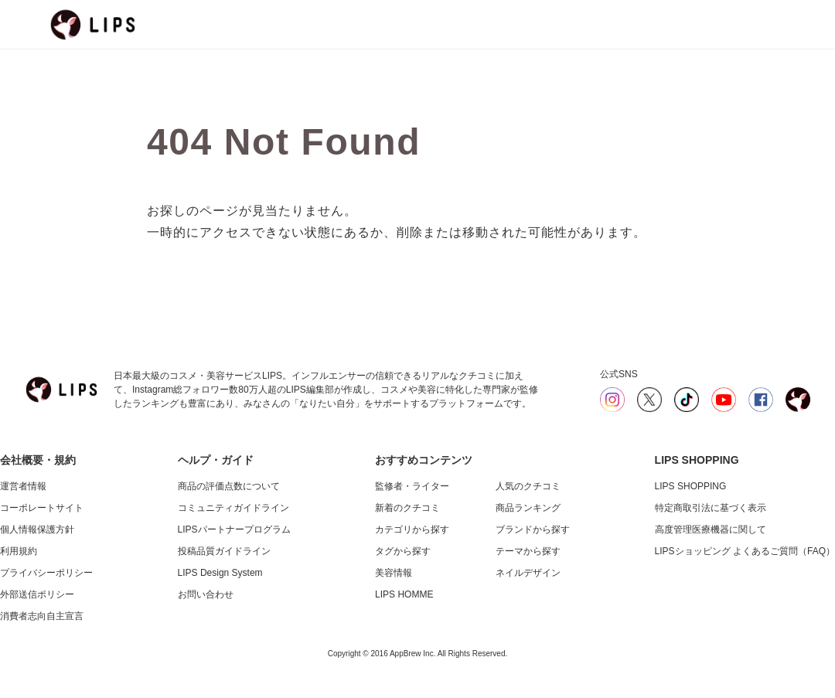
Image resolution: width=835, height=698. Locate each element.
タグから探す (403, 551)
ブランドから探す (533, 529)
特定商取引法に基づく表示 (710, 507)
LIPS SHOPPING (691, 486)
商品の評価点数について (229, 486)
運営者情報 (23, 486)
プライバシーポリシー (46, 572)
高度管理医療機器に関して (710, 529)
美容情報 (393, 572)
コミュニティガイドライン (233, 507)
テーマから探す (528, 551)
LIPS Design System (220, 572)
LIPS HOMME (404, 594)
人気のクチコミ (528, 486)
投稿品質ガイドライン (224, 551)
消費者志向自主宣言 (42, 616)
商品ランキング (528, 507)
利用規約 (18, 551)
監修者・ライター (412, 486)
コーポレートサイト (42, 507)
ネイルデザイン (528, 572)
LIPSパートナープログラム (234, 529)
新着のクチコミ (407, 507)
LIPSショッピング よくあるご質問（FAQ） (745, 551)
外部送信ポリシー (37, 594)
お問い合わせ (205, 594)
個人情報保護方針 (37, 529)
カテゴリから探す (412, 529)
